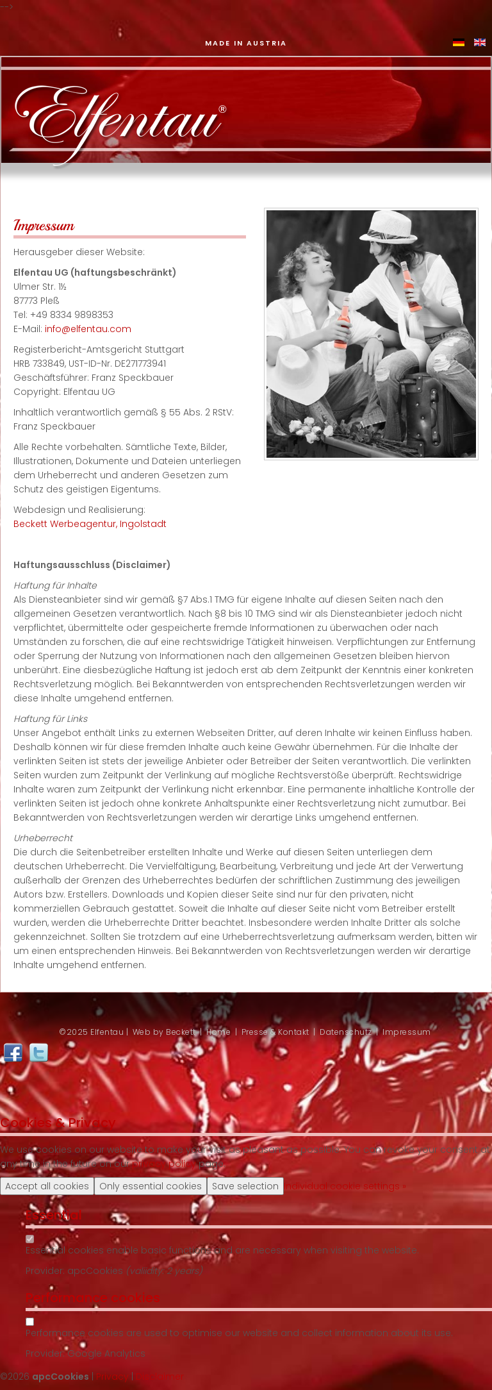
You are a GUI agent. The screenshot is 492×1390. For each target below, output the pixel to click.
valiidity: (148, 1270)
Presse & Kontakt (275, 1031)
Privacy (112, 1376)
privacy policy (164, 1163)
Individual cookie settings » (345, 1186)
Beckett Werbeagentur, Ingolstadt (90, 523)
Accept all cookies (47, 1186)
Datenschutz (346, 1031)
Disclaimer (160, 1376)
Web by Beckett (164, 1031)
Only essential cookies (150, 1186)
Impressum (406, 1031)
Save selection (245, 1186)
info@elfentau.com (88, 328)
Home (218, 1031)
